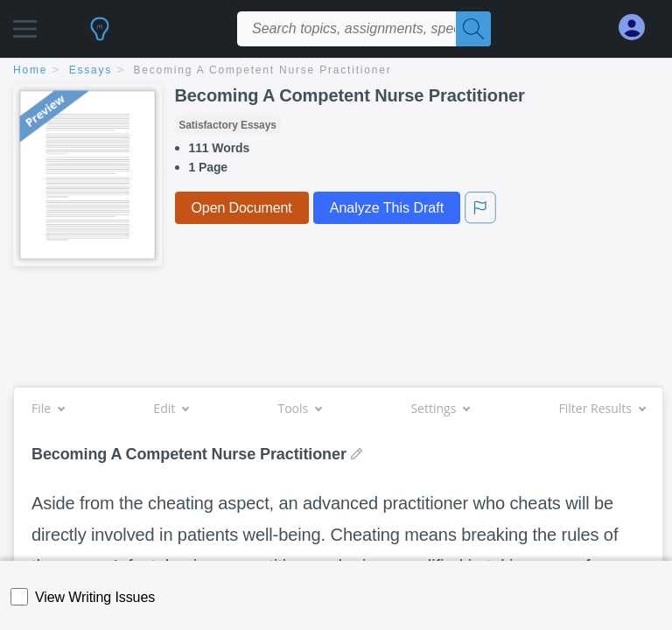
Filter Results (602, 408)
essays (90, 70)
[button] (25, 24)
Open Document (242, 207)
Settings (439, 408)
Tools (299, 408)
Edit (170, 408)
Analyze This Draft (387, 207)
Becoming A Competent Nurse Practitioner (263, 70)
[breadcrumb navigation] (336, 71)
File (48, 408)
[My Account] (639, 27)
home (30, 70)
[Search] (473, 28)
